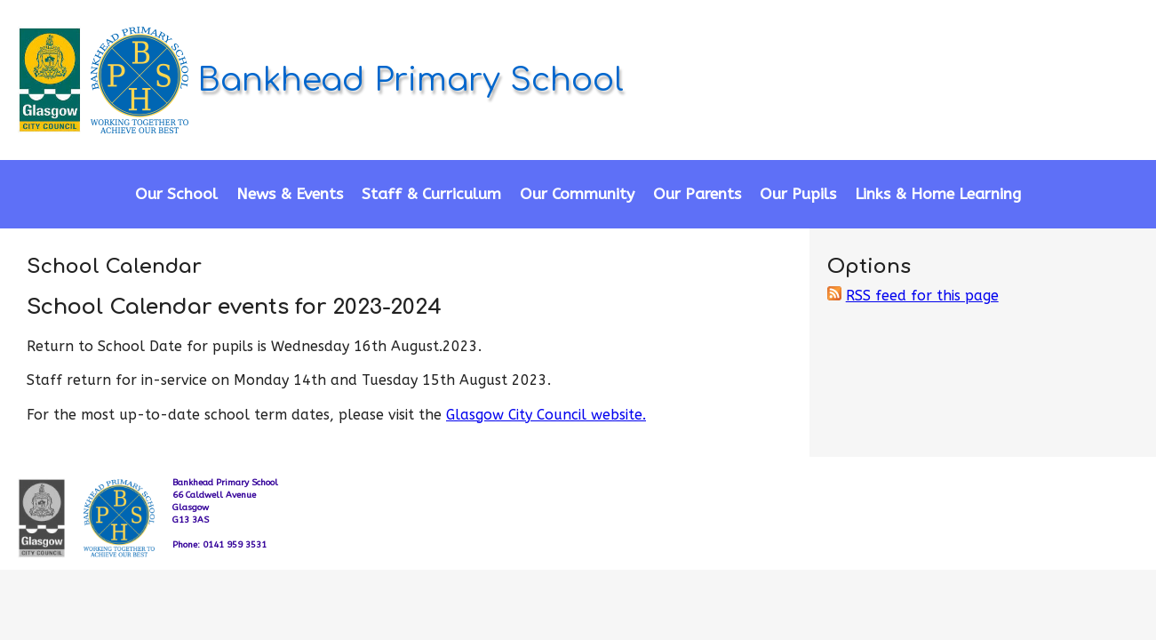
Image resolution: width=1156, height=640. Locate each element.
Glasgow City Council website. (546, 414)
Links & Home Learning (938, 194)
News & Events (289, 194)
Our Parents (697, 194)
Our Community (577, 194)
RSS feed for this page (922, 295)
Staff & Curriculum (431, 194)
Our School (176, 194)
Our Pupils (798, 194)
